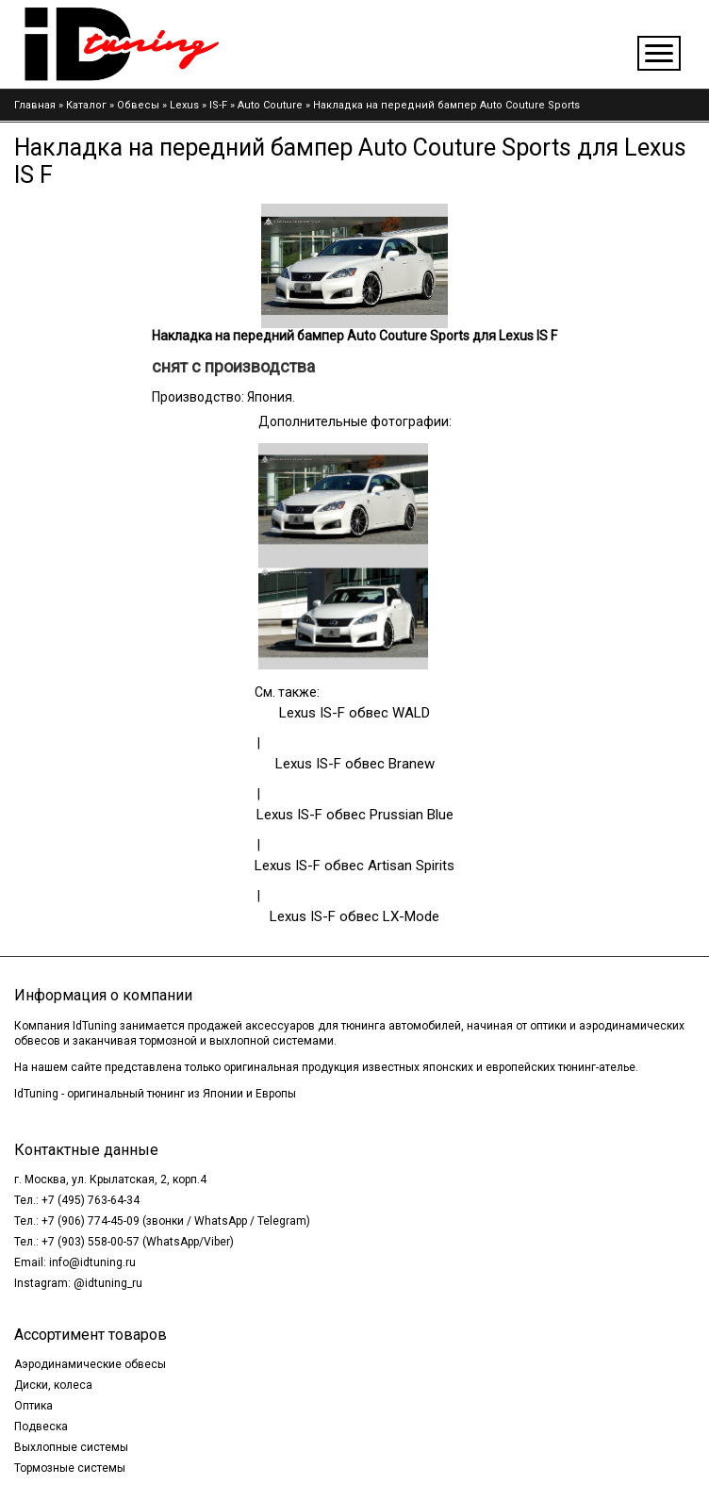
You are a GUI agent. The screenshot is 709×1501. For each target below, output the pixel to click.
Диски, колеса (53, 1385)
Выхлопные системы (71, 1447)
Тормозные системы (69, 1468)
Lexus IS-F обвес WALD (354, 712)
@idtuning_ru (108, 1283)
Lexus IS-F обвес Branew (355, 763)
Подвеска (41, 1426)
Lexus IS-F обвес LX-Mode (354, 916)
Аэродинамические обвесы (90, 1364)
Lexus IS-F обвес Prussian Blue (354, 814)
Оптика (33, 1405)
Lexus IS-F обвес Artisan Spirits (354, 865)
